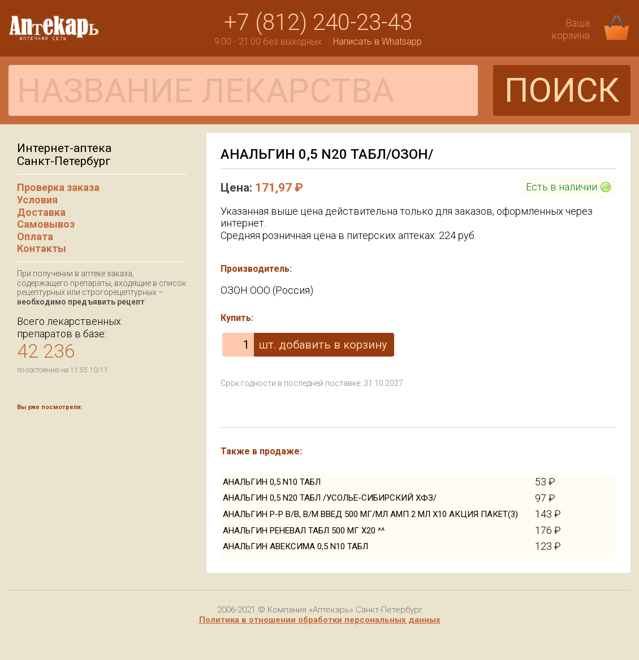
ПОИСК (561, 90)
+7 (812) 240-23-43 (318, 22)
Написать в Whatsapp (377, 41)
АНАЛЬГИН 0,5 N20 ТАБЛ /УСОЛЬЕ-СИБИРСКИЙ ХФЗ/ (330, 498)
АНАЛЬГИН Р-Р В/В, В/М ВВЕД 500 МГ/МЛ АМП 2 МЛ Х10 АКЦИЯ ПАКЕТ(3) (370, 514)
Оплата (35, 236)
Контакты (41, 248)
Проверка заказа (58, 187)
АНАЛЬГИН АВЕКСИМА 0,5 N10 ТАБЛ (295, 546)
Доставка (41, 212)
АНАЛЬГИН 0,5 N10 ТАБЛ (272, 482)
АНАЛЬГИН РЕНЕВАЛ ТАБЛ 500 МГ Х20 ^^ (304, 531)
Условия (37, 200)
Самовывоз (46, 224)
